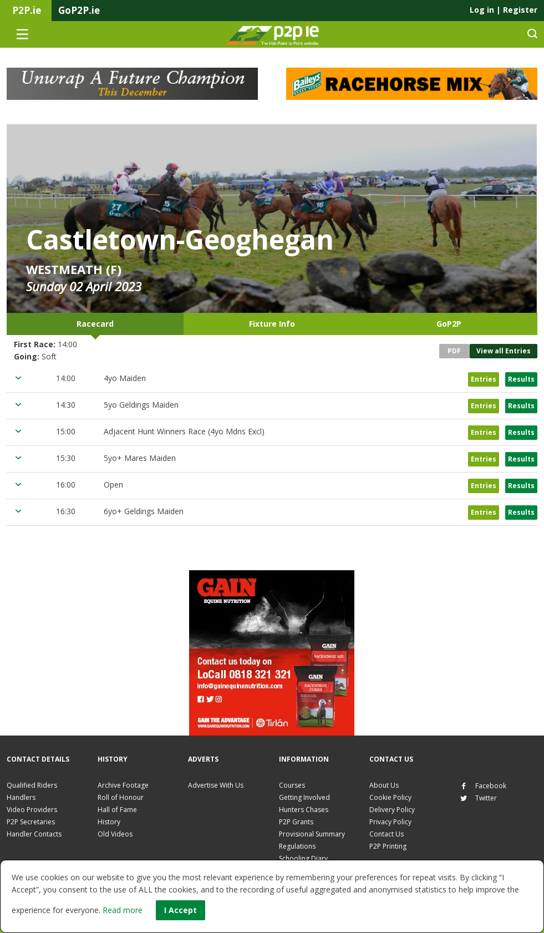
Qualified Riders (32, 785)
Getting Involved (304, 797)
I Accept (180, 910)
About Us (384, 785)
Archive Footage (123, 785)
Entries (483, 379)
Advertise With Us (215, 785)
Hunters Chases (303, 809)
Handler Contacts (34, 834)
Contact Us (386, 834)
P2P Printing (387, 846)
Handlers (21, 797)
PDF (454, 351)
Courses (292, 785)
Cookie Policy (390, 797)
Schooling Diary (303, 858)
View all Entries (503, 351)
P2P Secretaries (31, 821)
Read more (123, 910)
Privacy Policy (390, 821)
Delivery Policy (392, 809)
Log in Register (503, 9)
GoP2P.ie (79, 10)
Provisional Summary (312, 834)
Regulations (297, 846)
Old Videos (115, 834)
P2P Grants (296, 821)
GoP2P (448, 323)
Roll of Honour (121, 797)
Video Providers (32, 809)
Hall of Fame (117, 809)
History (109, 821)
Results (521, 379)
